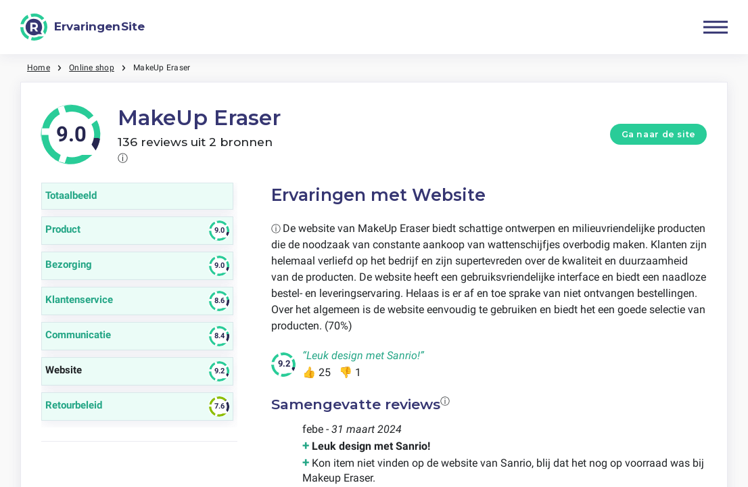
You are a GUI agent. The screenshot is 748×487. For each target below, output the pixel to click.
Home (38, 67)
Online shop (91, 67)
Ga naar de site (659, 134)
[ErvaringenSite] (82, 27)
